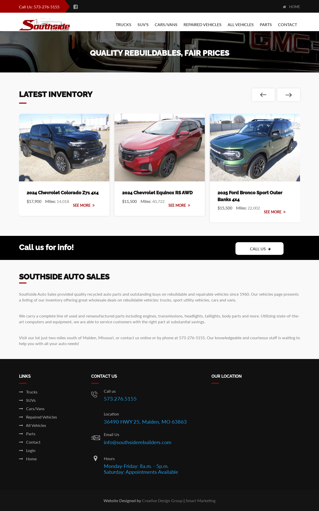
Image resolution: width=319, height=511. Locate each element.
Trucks (123, 24)
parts (120, 315)
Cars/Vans (166, 24)
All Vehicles (241, 24)
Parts (266, 24)
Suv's (143, 24)
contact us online (136, 337)
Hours (109, 458)
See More (84, 205)
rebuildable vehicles (140, 299)
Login (27, 450)
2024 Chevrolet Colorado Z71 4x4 (62, 192)
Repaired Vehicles (203, 24)
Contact (287, 24)
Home (291, 7)
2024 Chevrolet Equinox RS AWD (157, 192)
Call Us (260, 248)
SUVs (27, 400)
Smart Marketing (200, 500)
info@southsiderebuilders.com (137, 442)
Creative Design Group (162, 500)
